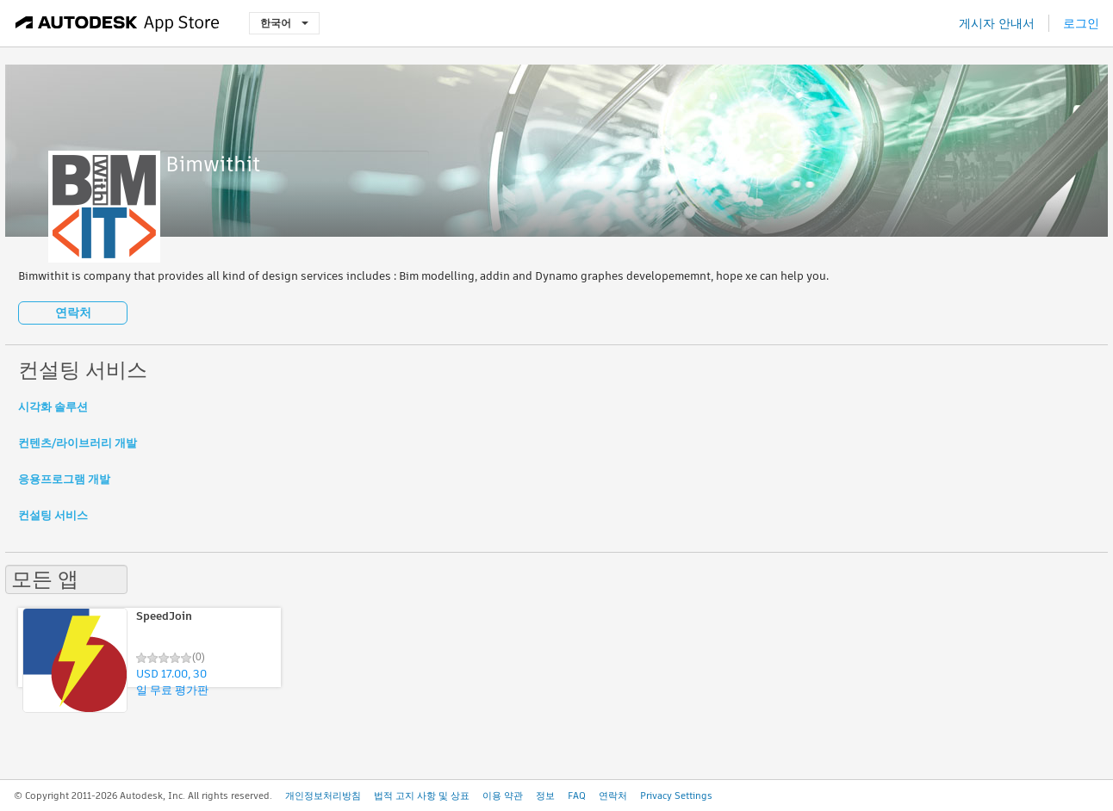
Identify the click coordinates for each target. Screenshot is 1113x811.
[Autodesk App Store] (117, 23)
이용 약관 (502, 795)
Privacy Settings (676, 795)
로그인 (1081, 23)
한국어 (284, 22)
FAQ (577, 795)
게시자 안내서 (997, 23)
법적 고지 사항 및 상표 (421, 795)
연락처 (73, 312)
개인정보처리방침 (323, 795)
